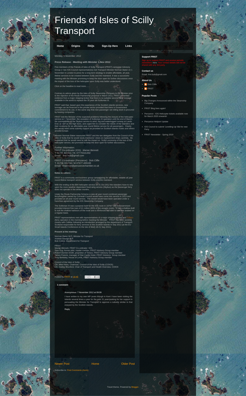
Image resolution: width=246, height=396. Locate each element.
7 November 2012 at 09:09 (89, 292)
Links (128, 46)
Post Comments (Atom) (77, 370)
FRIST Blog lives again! (155, 108)
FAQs (91, 46)
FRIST (150, 88)
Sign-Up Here (110, 46)
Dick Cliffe (152, 84)
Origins (75, 46)
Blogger (134, 387)
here (155, 62)
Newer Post (62, 363)
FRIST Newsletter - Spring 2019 (158, 134)
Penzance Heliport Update (156, 121)
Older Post (128, 363)
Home (60, 46)
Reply (67, 309)
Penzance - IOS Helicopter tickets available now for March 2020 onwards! (166, 115)
